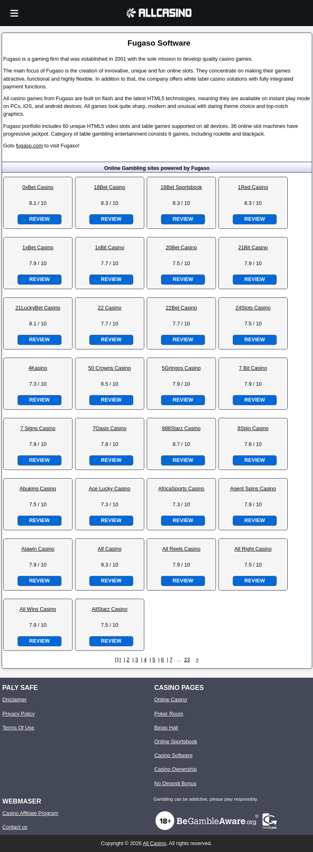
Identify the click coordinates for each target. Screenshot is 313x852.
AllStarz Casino (109, 609)
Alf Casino (109, 549)
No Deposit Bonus (175, 783)
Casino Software (173, 755)
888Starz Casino (181, 428)
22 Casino (109, 308)
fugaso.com (29, 146)
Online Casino (170, 699)
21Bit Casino (253, 247)
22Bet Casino (181, 308)
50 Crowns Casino (109, 368)
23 (187, 660)
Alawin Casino (37, 549)
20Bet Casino (181, 247)
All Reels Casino (181, 549)
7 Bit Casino (253, 368)
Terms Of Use (18, 728)
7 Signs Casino (37, 428)
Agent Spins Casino (253, 488)
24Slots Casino (253, 308)
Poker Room (168, 714)
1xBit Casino (109, 247)
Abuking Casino (38, 488)
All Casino (154, 843)
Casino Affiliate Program (30, 813)
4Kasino (38, 368)
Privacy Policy (18, 714)
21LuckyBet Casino (37, 308)
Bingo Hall (166, 728)
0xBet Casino (37, 187)
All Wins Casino (38, 609)
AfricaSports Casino (181, 488)
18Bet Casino (109, 187)
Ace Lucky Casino (109, 488)
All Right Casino (252, 549)
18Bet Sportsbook (181, 187)
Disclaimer (14, 699)
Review (39, 219)
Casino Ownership (175, 769)
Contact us (14, 827)
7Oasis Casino (109, 428)
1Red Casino (253, 187)
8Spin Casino (253, 428)
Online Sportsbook (175, 741)
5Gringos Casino (181, 368)
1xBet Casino (37, 247)
